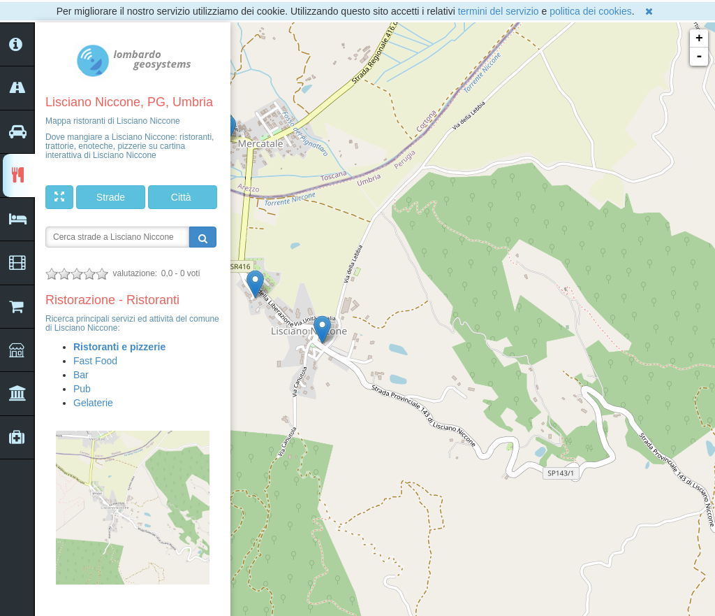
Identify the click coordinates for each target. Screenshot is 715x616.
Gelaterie (93, 402)
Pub (82, 388)
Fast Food (95, 360)
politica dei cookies (591, 11)
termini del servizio (498, 11)
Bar (81, 374)
